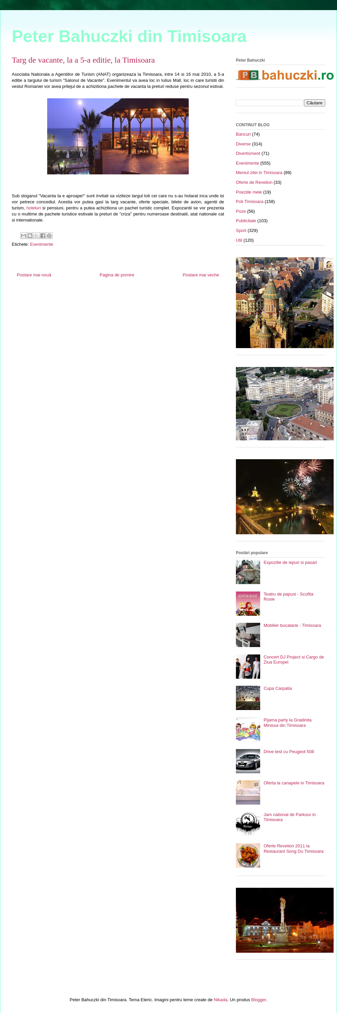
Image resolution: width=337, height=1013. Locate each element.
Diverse (243, 143)
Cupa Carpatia (278, 688)
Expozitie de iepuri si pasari (290, 562)
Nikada (220, 999)
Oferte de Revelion (254, 182)
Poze (241, 211)
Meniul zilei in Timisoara (259, 172)
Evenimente (41, 244)
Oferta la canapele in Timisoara (294, 782)
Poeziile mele (249, 192)
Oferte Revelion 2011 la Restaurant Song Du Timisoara (294, 848)
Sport (241, 230)
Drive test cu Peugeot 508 (289, 751)
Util (239, 240)
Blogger (258, 999)
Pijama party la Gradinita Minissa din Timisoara (287, 722)
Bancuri (243, 134)
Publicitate (246, 220)
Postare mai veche (201, 274)
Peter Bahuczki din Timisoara (129, 36)
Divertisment (248, 153)
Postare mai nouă (34, 274)
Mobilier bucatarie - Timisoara (292, 625)
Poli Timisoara (250, 201)
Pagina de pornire (117, 274)
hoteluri (33, 207)
